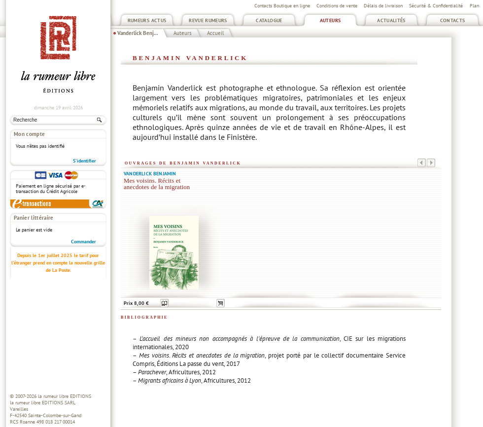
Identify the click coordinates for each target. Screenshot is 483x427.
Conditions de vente (336, 5)
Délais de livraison (383, 5)
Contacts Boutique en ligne (282, 5)
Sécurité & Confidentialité (436, 5)
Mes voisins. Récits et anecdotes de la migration (157, 184)
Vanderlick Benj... (137, 33)
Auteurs (330, 20)
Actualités (391, 20)
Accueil (215, 33)
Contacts (452, 20)
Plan (474, 5)
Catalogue (269, 20)
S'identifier (84, 161)
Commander (83, 241)
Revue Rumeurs (208, 20)
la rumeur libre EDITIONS (64, 396)
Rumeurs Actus (147, 20)
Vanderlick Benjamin (150, 173)
